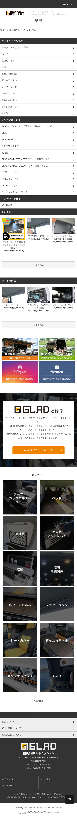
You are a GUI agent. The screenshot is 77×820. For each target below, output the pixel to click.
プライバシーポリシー (36, 797)
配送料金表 (7, 205)
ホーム (16, 794)
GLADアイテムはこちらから (38, 450)
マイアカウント (8, 779)
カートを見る (45, 779)
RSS (62, 797)
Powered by (38, 813)
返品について (58, 794)
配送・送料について (44, 794)
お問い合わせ (7, 786)
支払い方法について (28, 794)
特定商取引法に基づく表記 (16, 797)
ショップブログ (52, 797)
